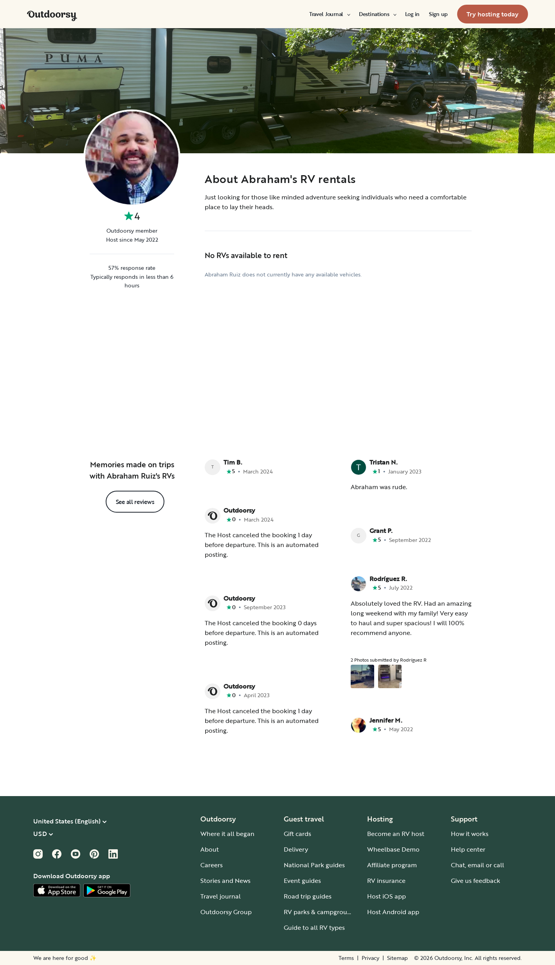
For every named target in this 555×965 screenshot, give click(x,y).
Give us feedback (475, 880)
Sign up (438, 14)
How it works (469, 833)
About (209, 849)
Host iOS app (386, 896)
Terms (346, 958)
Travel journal (220, 896)
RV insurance (386, 880)
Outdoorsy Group (226, 912)
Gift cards (297, 833)
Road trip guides (308, 896)
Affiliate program (392, 865)
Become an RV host (395, 833)
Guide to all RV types (314, 927)
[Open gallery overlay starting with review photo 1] (362, 676)
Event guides (302, 880)
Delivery (296, 849)
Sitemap (397, 958)
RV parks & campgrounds (321, 912)
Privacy (370, 958)
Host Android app (393, 912)
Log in (412, 14)
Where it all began (227, 833)
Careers (211, 865)
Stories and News (225, 880)
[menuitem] (329, 14)
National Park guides (314, 865)
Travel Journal (329, 14)
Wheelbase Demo (393, 849)
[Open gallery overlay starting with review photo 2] (390, 676)
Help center (468, 849)
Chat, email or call (477, 865)
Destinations (377, 14)
